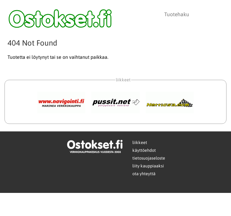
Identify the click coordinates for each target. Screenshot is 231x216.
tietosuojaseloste (148, 158)
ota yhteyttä (144, 173)
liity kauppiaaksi (148, 166)
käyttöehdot (144, 150)
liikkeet (139, 142)
